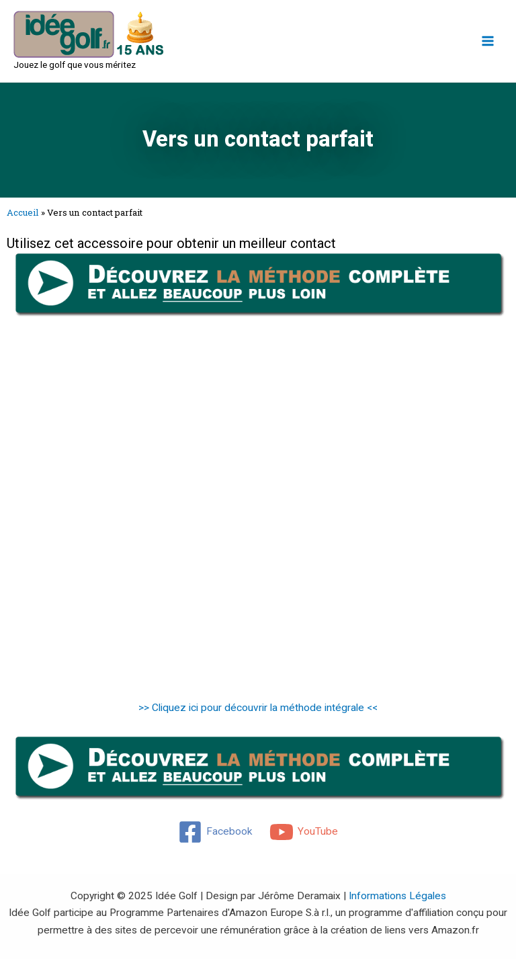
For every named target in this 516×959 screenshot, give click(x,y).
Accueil (23, 212)
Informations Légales (397, 896)
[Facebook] (215, 832)
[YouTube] (303, 832)
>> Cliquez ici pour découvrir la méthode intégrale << (258, 708)
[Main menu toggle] (488, 40)
